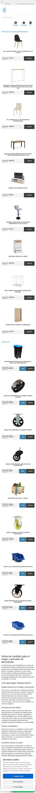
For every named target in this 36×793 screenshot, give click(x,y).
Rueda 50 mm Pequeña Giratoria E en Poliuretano (18, 464)
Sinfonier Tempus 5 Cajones (18, 256)
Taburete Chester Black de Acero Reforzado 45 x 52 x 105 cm (18, 223)
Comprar (29, 58)
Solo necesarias (18, 781)
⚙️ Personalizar (18, 787)
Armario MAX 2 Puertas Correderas (18, 324)
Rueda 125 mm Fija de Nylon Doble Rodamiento (18, 533)
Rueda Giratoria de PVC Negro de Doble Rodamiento (18, 601)
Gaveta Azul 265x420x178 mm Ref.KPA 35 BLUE (18, 635)
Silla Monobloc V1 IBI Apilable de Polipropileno (18, 120)
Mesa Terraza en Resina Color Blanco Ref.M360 (18, 291)
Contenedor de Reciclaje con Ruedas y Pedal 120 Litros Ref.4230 (18, 362)
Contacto (15, 23)
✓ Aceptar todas (18, 776)
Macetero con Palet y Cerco (18, 498)
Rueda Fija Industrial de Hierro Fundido (18, 430)
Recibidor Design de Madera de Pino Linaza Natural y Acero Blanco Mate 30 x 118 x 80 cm (18, 87)
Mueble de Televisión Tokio (18, 188)
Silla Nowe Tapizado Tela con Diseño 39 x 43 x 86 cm (18, 52)
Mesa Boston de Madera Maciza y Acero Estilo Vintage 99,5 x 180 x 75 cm (18, 154)
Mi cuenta (24, 23)
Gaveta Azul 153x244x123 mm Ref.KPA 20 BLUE (18, 566)
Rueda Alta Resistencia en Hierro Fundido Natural (18, 396)
